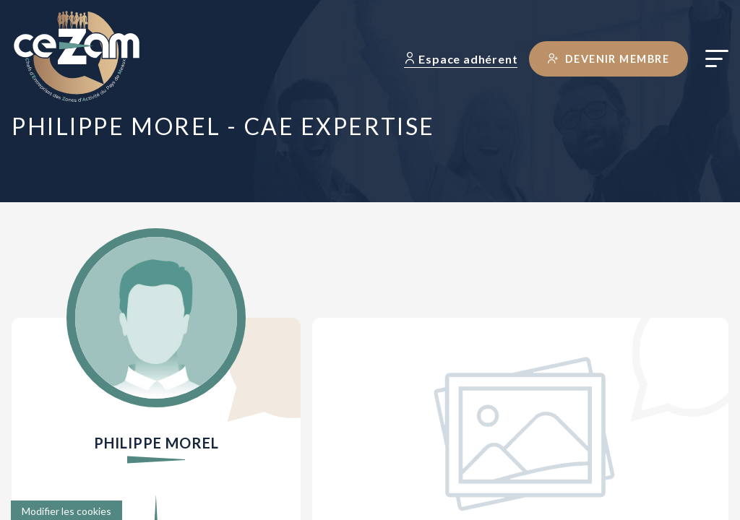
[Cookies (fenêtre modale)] (66, 510)
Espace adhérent (461, 59)
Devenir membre (608, 59)
